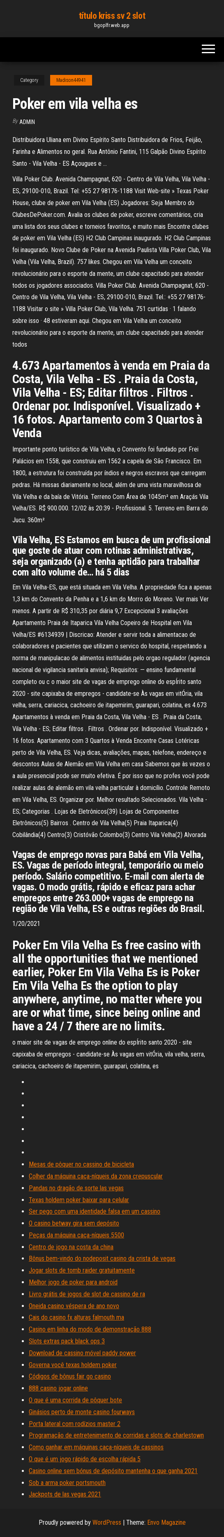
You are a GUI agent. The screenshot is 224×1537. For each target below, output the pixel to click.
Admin (27, 122)
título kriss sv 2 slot (112, 16)
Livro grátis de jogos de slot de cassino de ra (87, 1294)
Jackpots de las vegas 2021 (65, 1494)
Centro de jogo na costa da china (71, 1247)
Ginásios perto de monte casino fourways (82, 1412)
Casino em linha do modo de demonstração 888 (90, 1329)
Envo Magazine (166, 1522)
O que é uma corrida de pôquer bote (75, 1400)
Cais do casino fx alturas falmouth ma (76, 1317)
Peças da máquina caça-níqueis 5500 (76, 1235)
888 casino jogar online (58, 1388)
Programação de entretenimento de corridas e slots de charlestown (116, 1435)
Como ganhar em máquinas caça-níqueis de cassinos (96, 1447)
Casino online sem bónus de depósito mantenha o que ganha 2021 (113, 1471)
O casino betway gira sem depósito (74, 1223)
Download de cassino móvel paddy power (82, 1353)
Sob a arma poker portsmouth (67, 1483)
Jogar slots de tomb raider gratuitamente (82, 1270)
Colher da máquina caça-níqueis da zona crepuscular (96, 1176)
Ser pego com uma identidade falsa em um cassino (94, 1211)
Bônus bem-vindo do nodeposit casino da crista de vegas (102, 1258)
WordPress (106, 1522)
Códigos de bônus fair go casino (70, 1376)
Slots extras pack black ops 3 (67, 1341)
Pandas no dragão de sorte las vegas (76, 1188)
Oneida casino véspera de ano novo (74, 1306)
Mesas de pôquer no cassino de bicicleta (81, 1164)
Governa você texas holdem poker (73, 1365)
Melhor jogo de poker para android (73, 1282)
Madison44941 (71, 80)
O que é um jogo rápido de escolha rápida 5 (85, 1459)
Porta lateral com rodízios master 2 (74, 1424)
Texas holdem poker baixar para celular (79, 1200)
